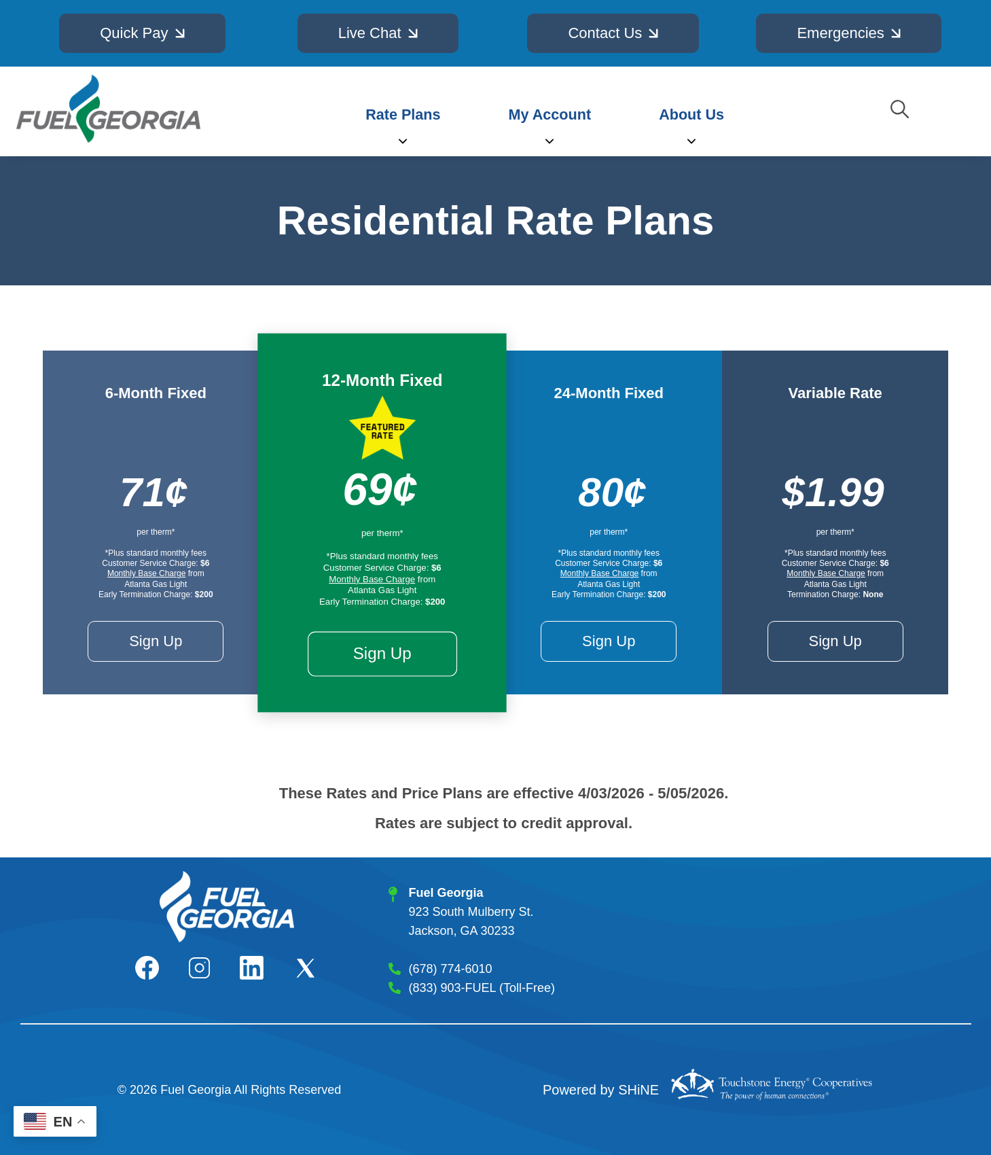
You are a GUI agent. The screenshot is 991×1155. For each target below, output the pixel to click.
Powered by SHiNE (601, 1089)
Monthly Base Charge (146, 573)
